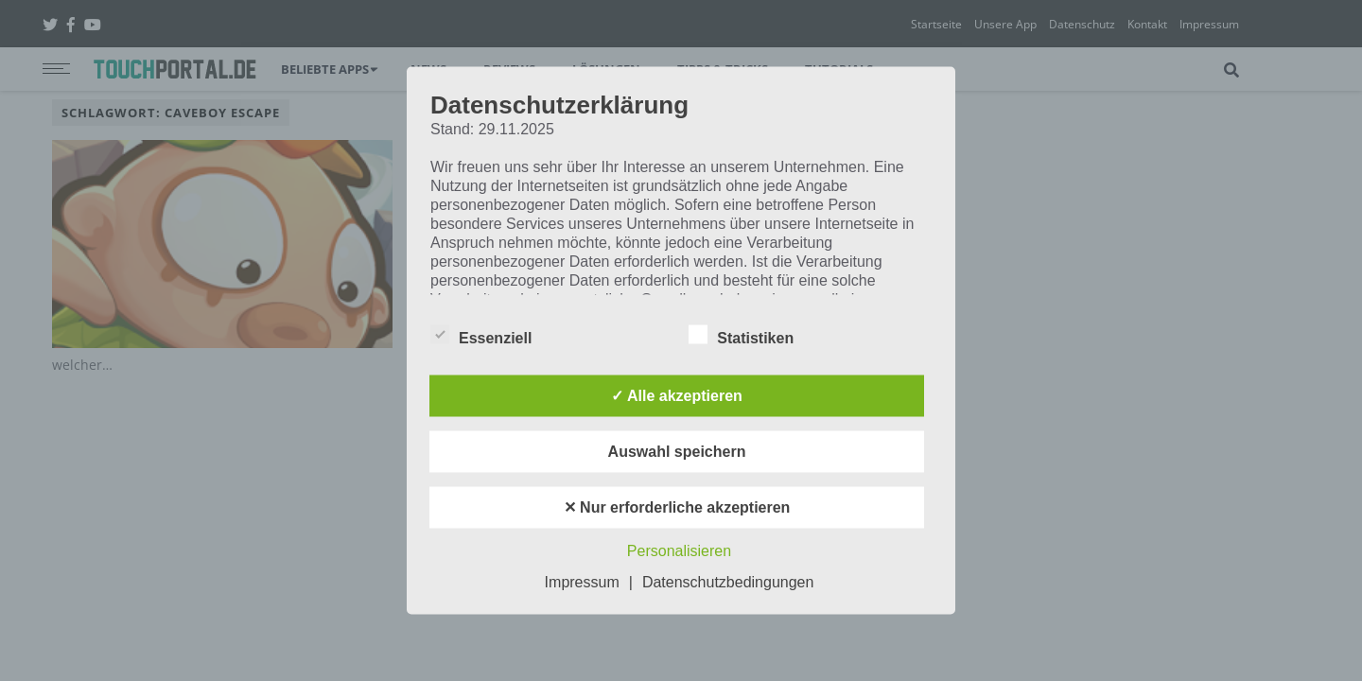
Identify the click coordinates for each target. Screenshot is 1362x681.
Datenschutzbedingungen (727, 582)
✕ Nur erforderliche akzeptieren (677, 507)
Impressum (582, 582)
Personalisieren (679, 551)
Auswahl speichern (677, 452)
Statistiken (741, 334)
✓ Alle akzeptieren (676, 396)
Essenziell (481, 334)
